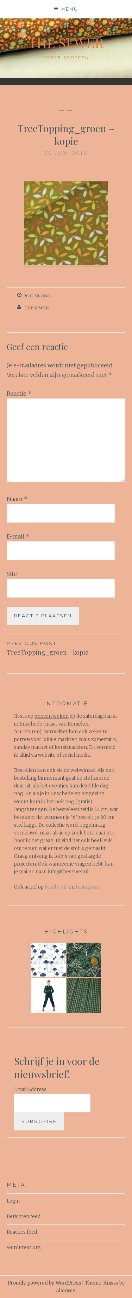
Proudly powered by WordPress (44, 1283)
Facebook (56, 887)
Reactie (19, 393)
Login (13, 1201)
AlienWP (65, 1291)
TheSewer (37, 307)
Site (12, 573)
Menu (69, 9)
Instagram (88, 887)
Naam (17, 498)
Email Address (30, 1090)
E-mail (18, 536)
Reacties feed (22, 1232)
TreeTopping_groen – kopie (66, 648)
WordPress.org (24, 1248)
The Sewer (66, 43)
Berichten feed (23, 1216)
